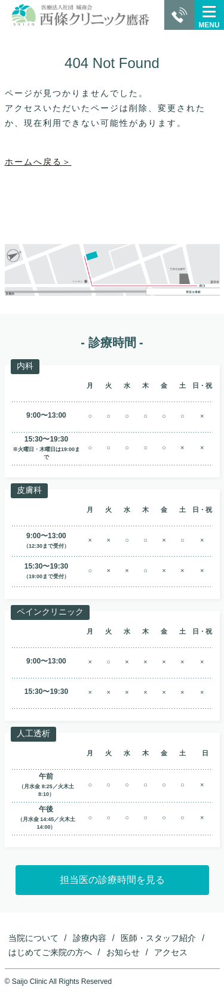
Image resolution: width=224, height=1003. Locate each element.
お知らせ (123, 952)
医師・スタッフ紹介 (158, 938)
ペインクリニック (50, 611)
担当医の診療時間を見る (112, 880)
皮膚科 (29, 490)
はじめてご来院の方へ (50, 952)
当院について (33, 938)
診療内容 (89, 938)
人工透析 (33, 733)
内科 (25, 366)
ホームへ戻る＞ (38, 161)
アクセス (171, 952)
